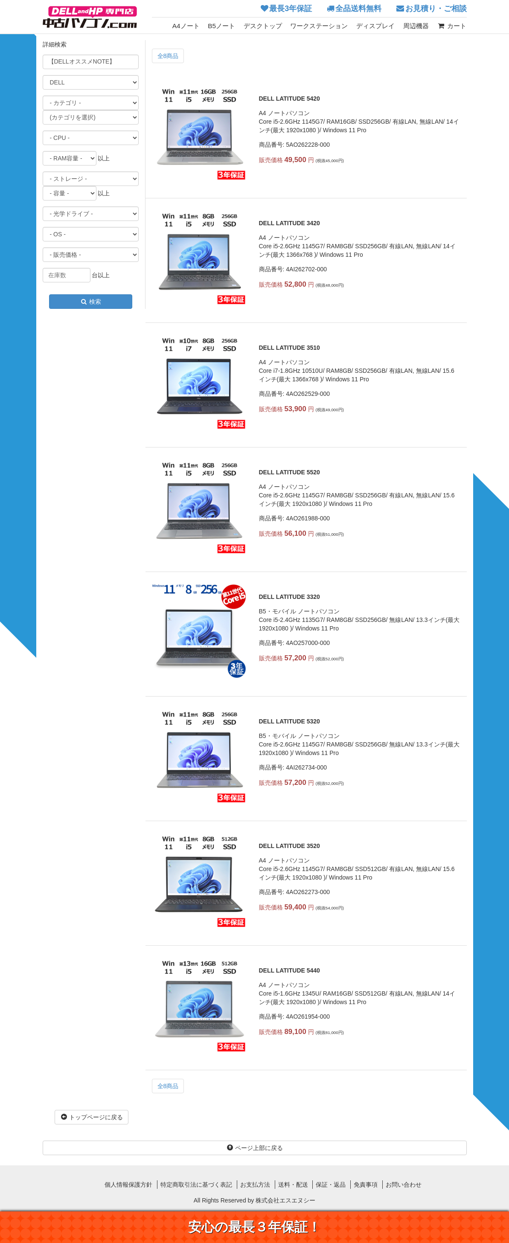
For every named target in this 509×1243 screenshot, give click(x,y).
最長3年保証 (290, 8)
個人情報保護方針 (128, 1184)
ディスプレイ (375, 25)
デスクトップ (263, 25)
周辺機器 (416, 25)
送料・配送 (293, 1184)
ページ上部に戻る (254, 1147)
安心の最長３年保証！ (254, 1227)
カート (451, 25)
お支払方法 (255, 1184)
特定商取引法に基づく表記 (196, 1184)
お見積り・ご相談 (436, 8)
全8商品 (168, 55)
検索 (90, 301)
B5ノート (221, 25)
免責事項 (366, 1184)
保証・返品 (331, 1184)
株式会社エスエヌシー (285, 1200)
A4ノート (186, 25)
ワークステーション (319, 25)
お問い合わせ (404, 1184)
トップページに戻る (91, 1117)
